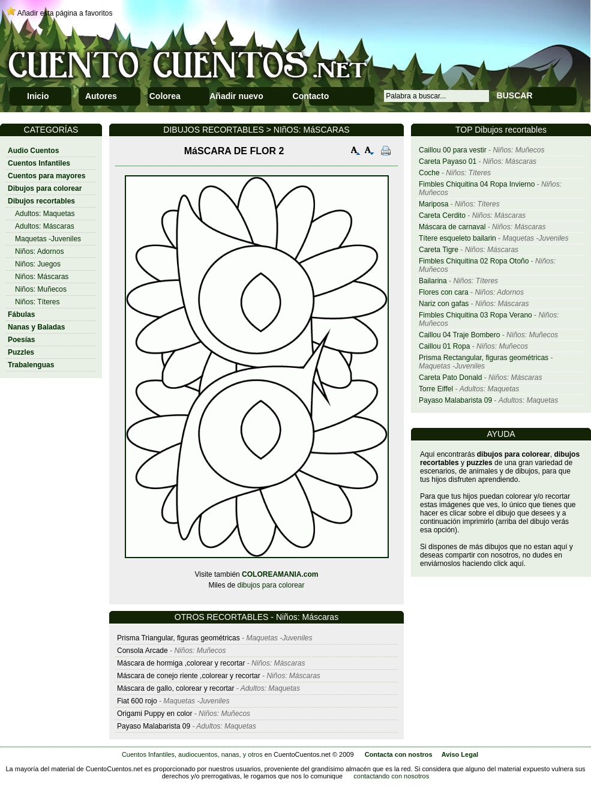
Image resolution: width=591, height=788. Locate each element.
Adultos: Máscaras (44, 226)
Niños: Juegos (38, 264)
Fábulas (21, 314)
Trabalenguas (31, 365)
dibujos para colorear (270, 585)
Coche (429, 173)
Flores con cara (444, 292)
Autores (101, 96)
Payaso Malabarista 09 (455, 400)
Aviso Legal (460, 754)
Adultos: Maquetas (44, 213)
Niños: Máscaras (41, 276)
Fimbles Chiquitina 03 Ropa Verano (475, 315)
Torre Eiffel (436, 389)
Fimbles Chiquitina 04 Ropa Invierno (477, 184)
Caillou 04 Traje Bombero (459, 335)
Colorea (165, 96)
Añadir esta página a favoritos (65, 13)
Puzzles (21, 352)
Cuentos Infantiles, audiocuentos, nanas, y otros (192, 754)
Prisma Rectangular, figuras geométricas (483, 357)
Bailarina (433, 281)
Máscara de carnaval (452, 227)
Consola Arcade (142, 650)
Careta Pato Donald (450, 377)
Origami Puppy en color (154, 713)
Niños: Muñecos (41, 289)
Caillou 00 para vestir (453, 150)
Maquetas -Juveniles (48, 239)
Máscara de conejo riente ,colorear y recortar (188, 676)
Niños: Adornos (39, 251)
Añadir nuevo (236, 96)
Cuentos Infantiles (39, 163)
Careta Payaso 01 (447, 161)
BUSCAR (515, 95)
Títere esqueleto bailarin (457, 238)
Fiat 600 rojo (137, 701)
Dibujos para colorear (45, 188)
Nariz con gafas (444, 303)
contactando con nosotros (391, 776)
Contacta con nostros (399, 754)
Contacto (311, 96)
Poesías (21, 339)
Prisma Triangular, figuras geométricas (178, 638)
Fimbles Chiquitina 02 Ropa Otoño (474, 261)
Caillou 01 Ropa (444, 346)
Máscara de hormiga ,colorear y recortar (181, 663)
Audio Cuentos (33, 150)
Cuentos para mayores (46, 176)
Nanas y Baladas (36, 327)
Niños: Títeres (37, 302)
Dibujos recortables (41, 201)
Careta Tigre (438, 249)
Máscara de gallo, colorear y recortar (175, 688)
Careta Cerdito (442, 215)
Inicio (38, 96)
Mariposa (433, 204)
